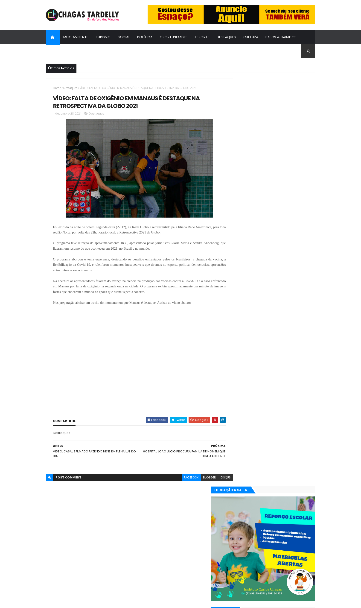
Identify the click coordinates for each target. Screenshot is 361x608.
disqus (215, 478)
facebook (181, 478)
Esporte (202, 37)
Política (144, 37)
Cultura (250, 37)
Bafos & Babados (281, 37)
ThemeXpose (71, 602)
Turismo (103, 37)
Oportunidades (174, 37)
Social (124, 37)
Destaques (226, 37)
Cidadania (58, 51)
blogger (199, 478)
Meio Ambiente (75, 37)
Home (57, 88)
